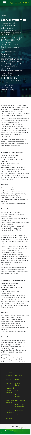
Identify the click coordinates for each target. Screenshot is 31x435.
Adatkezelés (17, 428)
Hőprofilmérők (19, 400)
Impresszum (19, 411)
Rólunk (8, 379)
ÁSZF (17, 415)
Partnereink (19, 375)
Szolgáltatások (9, 375)
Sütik (23, 428)
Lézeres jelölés (17, 395)
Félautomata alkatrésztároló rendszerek (19, 406)
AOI (16, 390)
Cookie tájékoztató (9, 411)
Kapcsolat (9, 383)
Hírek (17, 379)
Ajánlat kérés (17, 384)
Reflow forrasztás (9, 391)
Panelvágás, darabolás (9, 401)
